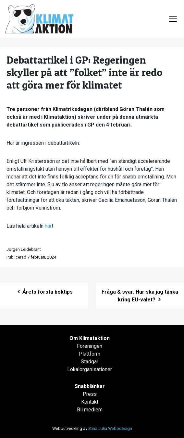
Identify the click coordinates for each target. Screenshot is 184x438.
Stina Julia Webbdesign (110, 428)
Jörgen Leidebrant (23, 249)
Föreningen (89, 346)
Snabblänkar (90, 386)
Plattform (89, 354)
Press (90, 394)
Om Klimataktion (89, 338)
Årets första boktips (44, 292)
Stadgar (89, 362)
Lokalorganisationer (89, 369)
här (48, 226)
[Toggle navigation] (173, 19)
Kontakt (89, 402)
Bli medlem (90, 410)
